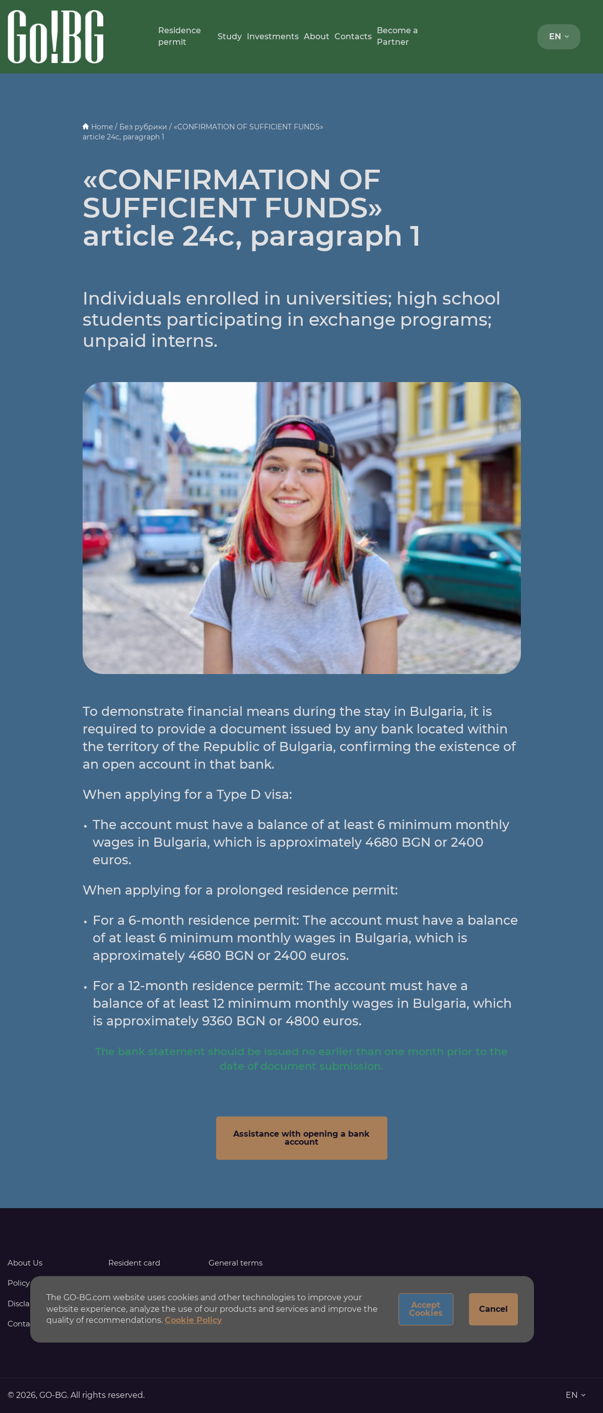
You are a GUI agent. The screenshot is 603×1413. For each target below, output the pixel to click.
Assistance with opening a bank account (301, 1138)
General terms (235, 1263)
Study (230, 36)
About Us (25, 1263)
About (316, 36)
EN (559, 36)
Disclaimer (27, 1303)
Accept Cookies (426, 1309)
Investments (273, 36)
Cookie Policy (193, 1320)
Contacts (353, 36)
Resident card (134, 1263)
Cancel (493, 1309)
